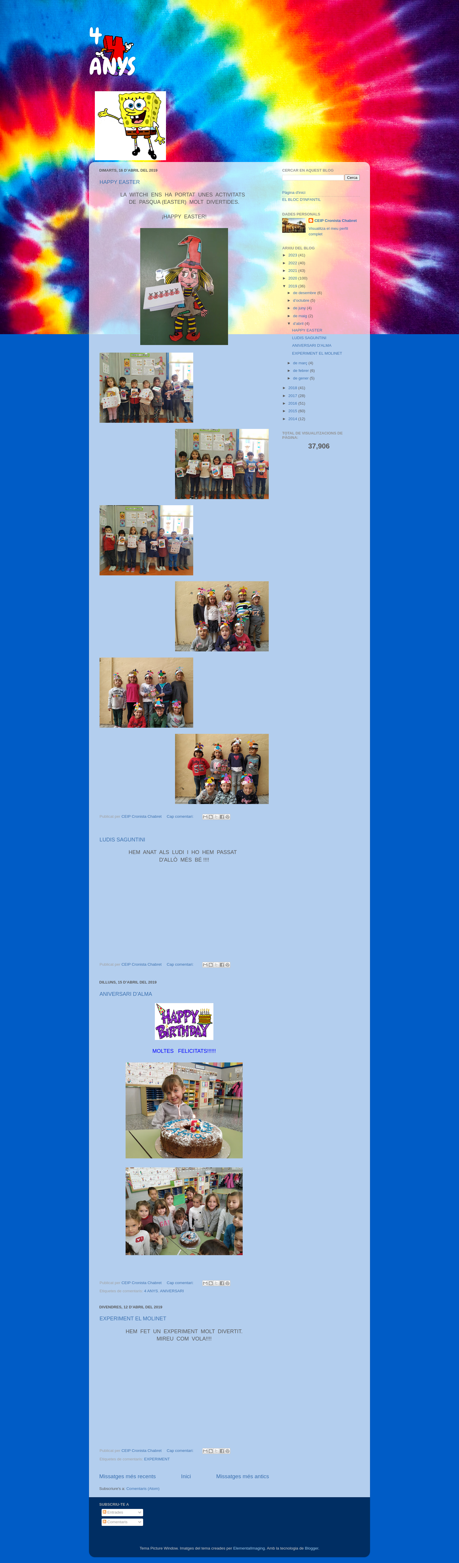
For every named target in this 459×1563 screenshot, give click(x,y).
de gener (301, 378)
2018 (293, 388)
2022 (293, 263)
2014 (293, 419)
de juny (300, 308)
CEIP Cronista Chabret (335, 220)
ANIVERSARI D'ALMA (126, 994)
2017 (293, 396)
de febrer (301, 370)
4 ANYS (151, 1291)
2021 (293, 270)
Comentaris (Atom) (143, 1488)
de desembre (305, 293)
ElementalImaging (249, 1548)
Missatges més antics (242, 1476)
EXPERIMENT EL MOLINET (133, 1319)
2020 (293, 278)
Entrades (113, 1512)
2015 (293, 411)
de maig (300, 316)
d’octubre (301, 300)
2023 (293, 255)
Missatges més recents (127, 1476)
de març (301, 363)
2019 (293, 286)
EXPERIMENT (157, 1459)
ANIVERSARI (172, 1291)
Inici (186, 1476)
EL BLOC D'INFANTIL (301, 199)
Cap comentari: (180, 816)
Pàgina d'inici (293, 192)
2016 (293, 403)
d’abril (299, 323)
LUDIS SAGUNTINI (122, 840)
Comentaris (115, 1522)
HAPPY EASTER (120, 182)
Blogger (311, 1548)
